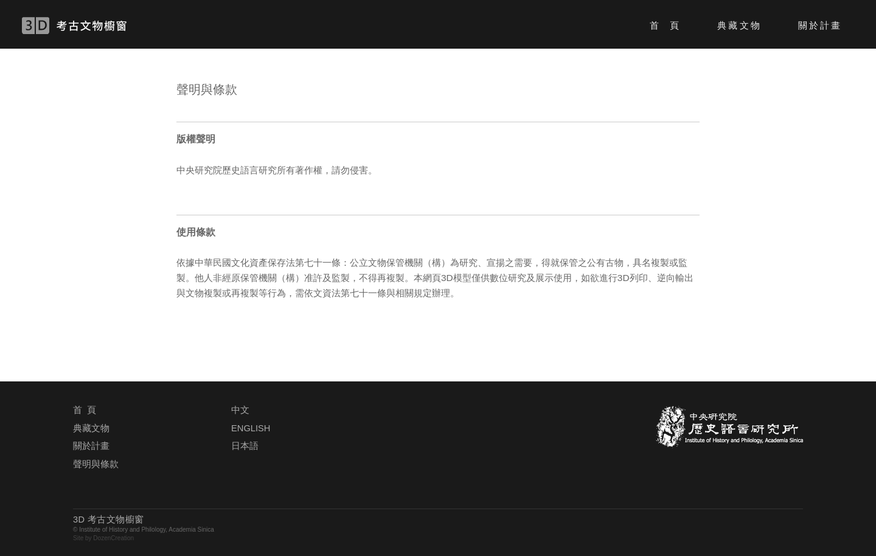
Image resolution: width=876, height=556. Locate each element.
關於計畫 (820, 25)
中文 (240, 410)
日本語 (245, 446)
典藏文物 (739, 25)
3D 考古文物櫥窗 (92, 25)
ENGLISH (250, 428)
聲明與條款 (96, 464)
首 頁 (665, 25)
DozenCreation (113, 538)
